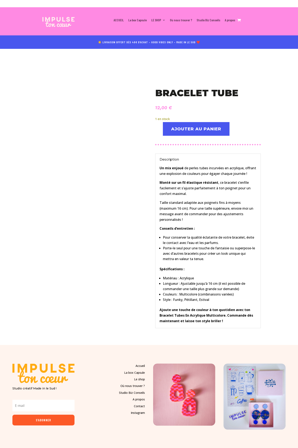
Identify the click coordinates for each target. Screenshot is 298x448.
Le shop (139, 379)
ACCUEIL (119, 20)
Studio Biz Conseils (208, 20)
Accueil (140, 366)
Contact (139, 406)
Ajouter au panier (197, 128)
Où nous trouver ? (181, 20)
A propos (230, 20)
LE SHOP (156, 20)
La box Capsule (137, 20)
